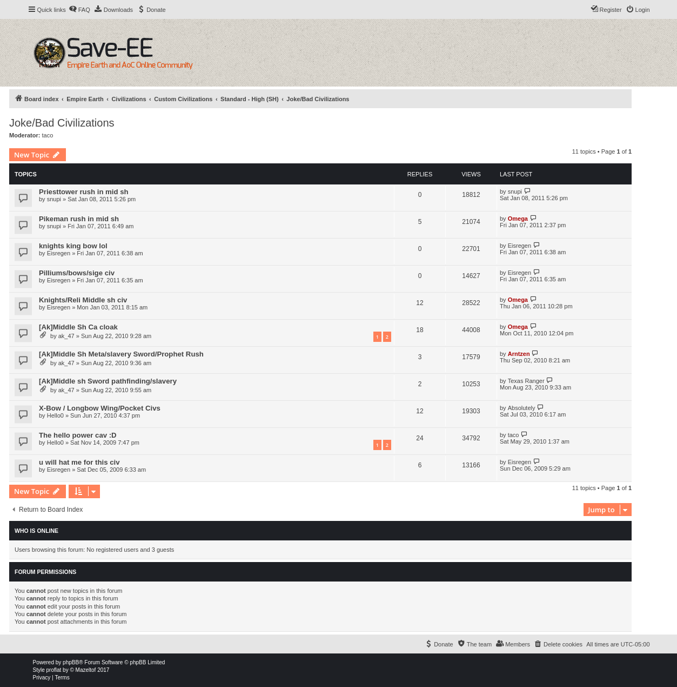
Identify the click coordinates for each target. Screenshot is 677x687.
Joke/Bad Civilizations (62, 123)
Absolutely (521, 408)
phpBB (71, 662)
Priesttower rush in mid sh (84, 192)
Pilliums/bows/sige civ (77, 273)
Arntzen (519, 354)
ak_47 (66, 336)
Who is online (36, 530)
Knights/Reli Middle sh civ (83, 300)
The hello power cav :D (78, 435)
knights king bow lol (73, 246)
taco (47, 135)
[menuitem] (79, 9)
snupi (54, 199)
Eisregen (58, 253)
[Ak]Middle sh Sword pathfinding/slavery (108, 381)
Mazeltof (86, 670)
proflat (54, 670)
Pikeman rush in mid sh (79, 219)
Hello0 (55, 415)
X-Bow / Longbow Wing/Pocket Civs (99, 408)
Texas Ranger (526, 381)
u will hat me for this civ (79, 462)
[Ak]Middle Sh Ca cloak (78, 327)
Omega (518, 218)
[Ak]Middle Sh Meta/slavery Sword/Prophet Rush (121, 354)
